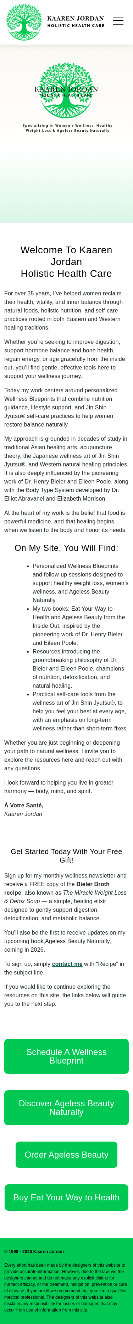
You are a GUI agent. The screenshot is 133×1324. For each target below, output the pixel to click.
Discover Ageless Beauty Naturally (66, 1107)
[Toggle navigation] (118, 22)
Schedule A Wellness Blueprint (66, 1056)
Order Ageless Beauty (66, 1154)
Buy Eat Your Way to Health (66, 1197)
